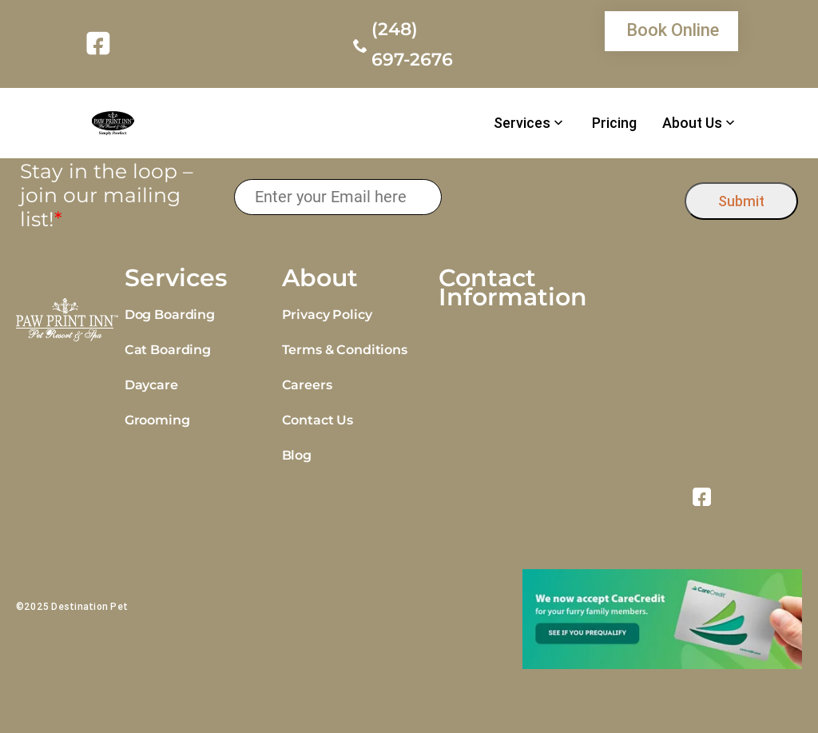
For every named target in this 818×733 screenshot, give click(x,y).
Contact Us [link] (317, 420)
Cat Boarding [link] (168, 349)
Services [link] (522, 123)
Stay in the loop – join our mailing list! (106, 195)
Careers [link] (307, 384)
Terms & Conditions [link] (344, 349)
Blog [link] (297, 455)
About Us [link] (692, 123)
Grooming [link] (157, 420)
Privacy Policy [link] (327, 314)
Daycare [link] (151, 384)
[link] (101, 43)
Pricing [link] (614, 123)
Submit (741, 201)
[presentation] (563, 197)
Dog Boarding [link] (170, 314)
